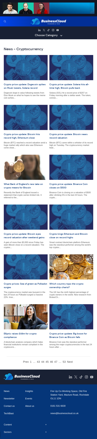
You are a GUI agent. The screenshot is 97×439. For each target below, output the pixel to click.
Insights (29, 391)
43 (38, 361)
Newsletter (9, 398)
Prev (26, 361)
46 (51, 361)
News (6, 391)
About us (29, 406)
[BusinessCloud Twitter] (44, 30)
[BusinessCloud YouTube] (57, 30)
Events (28, 398)
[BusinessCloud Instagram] (53, 30)
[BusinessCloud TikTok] (48, 30)
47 (55, 361)
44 (42, 361)
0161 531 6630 (58, 406)
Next (70, 361)
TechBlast (9, 413)
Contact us (9, 406)
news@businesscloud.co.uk (64, 413)
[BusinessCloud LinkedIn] (39, 30)
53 (64, 361)
